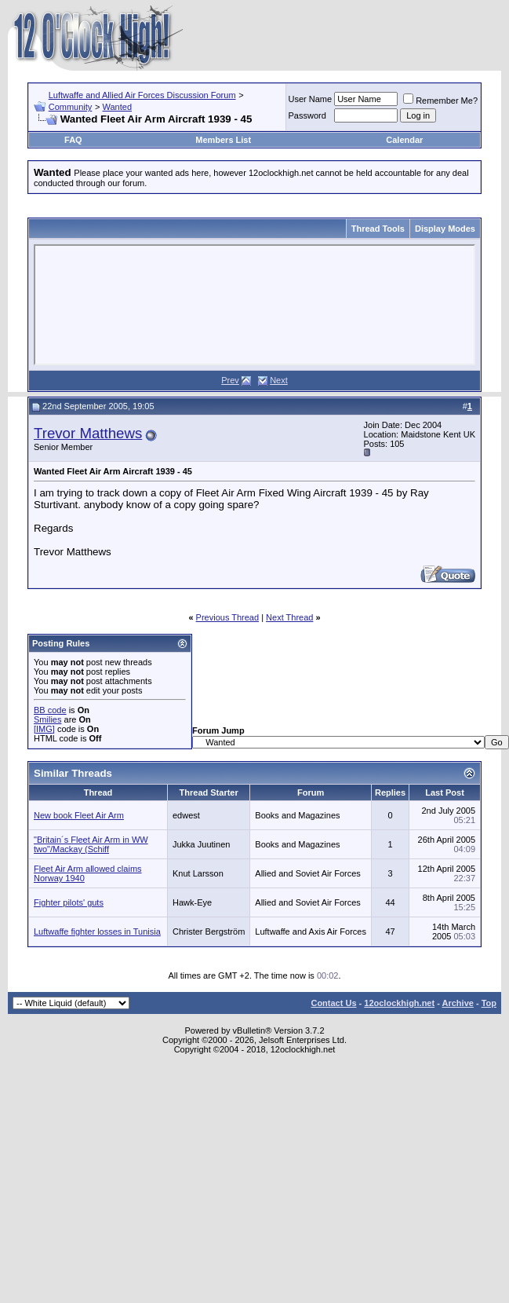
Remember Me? (440, 100)
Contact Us (333, 1003)
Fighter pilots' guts (69, 902)
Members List (223, 140)
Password (307, 115)
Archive (458, 1003)
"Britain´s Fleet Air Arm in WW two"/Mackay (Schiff (91, 844)
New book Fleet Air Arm (79, 815)
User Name (311, 99)
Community (71, 107)
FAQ (73, 140)
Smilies (47, 719)
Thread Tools (378, 228)
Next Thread (289, 617)
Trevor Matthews (88, 433)
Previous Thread (228, 617)
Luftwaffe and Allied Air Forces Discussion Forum (142, 95)
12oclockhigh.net (399, 1003)
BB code (50, 710)
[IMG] (44, 729)
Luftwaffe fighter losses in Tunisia (97, 931)
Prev (230, 380)
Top (489, 1003)
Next (279, 380)
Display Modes (445, 228)
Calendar (404, 140)
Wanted (118, 107)
